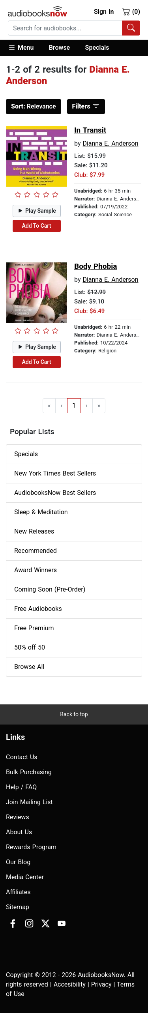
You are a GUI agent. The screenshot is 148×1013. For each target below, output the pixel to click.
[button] (24, 48)
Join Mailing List (29, 802)
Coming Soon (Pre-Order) (49, 589)
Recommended (35, 550)
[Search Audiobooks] (131, 28)
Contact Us (21, 757)
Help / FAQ (21, 787)
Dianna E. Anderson (110, 143)
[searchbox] (65, 28)
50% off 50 (29, 647)
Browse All (29, 666)
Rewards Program (31, 847)
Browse (59, 47)
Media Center (25, 877)
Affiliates (18, 892)
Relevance (33, 106)
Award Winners (35, 570)
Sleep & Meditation (41, 512)
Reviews (17, 817)
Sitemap (17, 907)
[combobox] (74, 28)
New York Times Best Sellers (55, 473)
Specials (97, 47)
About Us (19, 832)
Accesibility (70, 984)
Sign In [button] (104, 11)
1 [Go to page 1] (74, 405)
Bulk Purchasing (29, 772)
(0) (131, 11)
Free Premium (34, 628)
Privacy (101, 984)
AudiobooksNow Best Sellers (55, 492)
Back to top (74, 714)
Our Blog (18, 862)
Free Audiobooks (38, 608)
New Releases (34, 531)
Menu (21, 47)
